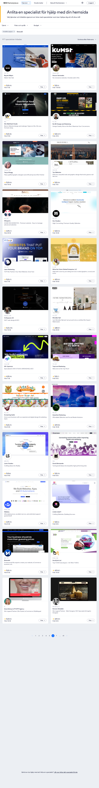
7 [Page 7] (56, 636)
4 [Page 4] (46, 636)
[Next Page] (66, 635)
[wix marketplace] (10, 3)
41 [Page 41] (63, 636)
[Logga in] (91, 2)
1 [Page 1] (35, 636)
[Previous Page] (32, 635)
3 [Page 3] (42, 636)
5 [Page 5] (49, 636)
